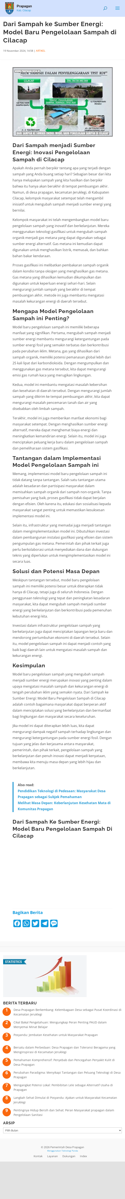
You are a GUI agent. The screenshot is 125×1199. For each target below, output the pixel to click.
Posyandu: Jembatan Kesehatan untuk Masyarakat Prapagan (56, 1035)
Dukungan (68, 1156)
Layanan (52, 1156)
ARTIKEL (40, 51)
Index (83, 1156)
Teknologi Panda (70, 1150)
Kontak (38, 1156)
